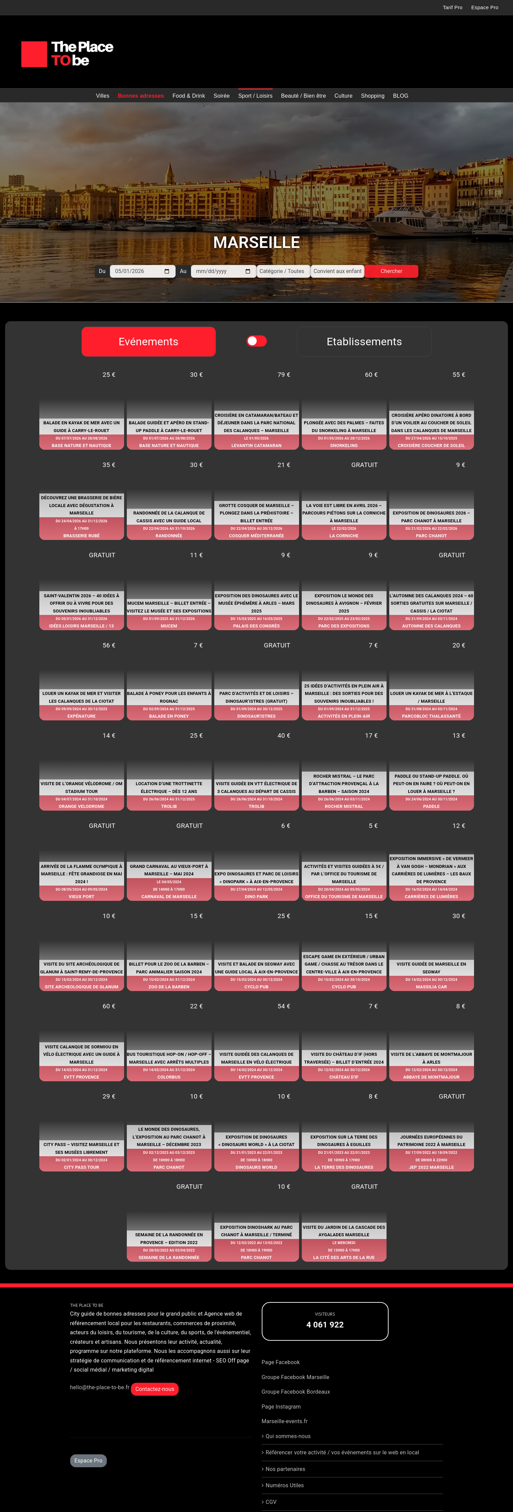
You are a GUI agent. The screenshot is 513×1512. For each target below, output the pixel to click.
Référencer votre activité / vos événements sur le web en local (342, 1452)
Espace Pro (89, 1460)
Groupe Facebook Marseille (296, 1377)
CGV (271, 1502)
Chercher (391, 271)
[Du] (143, 271)
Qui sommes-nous (288, 1436)
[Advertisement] (256, 169)
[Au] (224, 271)
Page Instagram (281, 1406)
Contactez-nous (154, 1389)
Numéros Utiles (285, 1485)
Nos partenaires (285, 1469)
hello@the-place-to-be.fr (100, 1387)
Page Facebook (281, 1362)
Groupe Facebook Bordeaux (296, 1392)
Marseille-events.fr (285, 1421)
